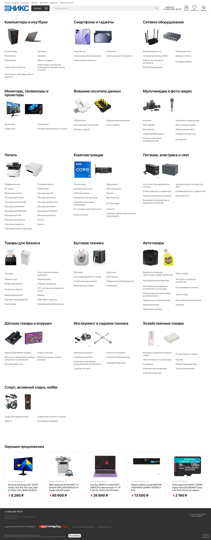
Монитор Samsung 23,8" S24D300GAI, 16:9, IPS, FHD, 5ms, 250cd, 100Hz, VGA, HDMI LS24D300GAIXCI (23, 487)
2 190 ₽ (179, 495)
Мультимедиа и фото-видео (167, 91)
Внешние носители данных (97, 91)
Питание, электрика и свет (166, 155)
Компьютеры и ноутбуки (26, 22)
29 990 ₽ (99, 495)
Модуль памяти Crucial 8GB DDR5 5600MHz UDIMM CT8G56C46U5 (146, 487)
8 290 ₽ (16, 495)
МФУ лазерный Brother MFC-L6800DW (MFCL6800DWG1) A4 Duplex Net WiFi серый (64, 487)
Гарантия (54, 3)
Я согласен (74, 535)
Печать (11, 155)
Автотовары (153, 243)
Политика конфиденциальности (83, 527)
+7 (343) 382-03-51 (14, 512)
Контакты (25, 3)
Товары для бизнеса (22, 243)
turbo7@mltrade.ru (11, 518)
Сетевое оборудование (163, 22)
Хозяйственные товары (163, 323)
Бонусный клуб (66, 3)
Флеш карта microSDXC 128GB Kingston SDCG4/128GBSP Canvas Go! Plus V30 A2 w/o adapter (187, 487)
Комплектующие (88, 155)
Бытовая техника (89, 243)
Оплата (34, 3)
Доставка (44, 3)
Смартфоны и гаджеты (94, 22)
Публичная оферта (104, 527)
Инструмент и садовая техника (101, 323)
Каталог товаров (12, 3)
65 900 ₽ (58, 495)
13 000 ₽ (140, 495)
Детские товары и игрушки (28, 323)
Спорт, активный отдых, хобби (31, 387)
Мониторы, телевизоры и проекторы (26, 93)
